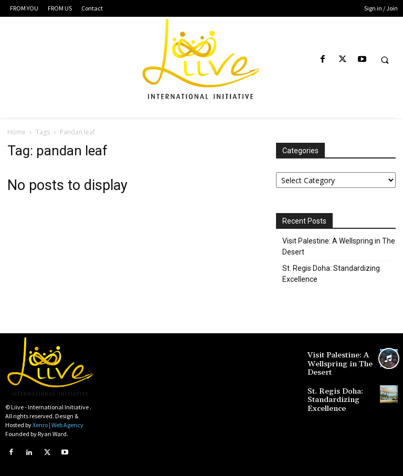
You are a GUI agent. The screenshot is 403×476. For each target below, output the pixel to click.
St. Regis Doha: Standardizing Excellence (331, 273)
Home (16, 132)
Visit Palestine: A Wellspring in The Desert (338, 246)
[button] (385, 60)
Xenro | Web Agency (58, 425)
